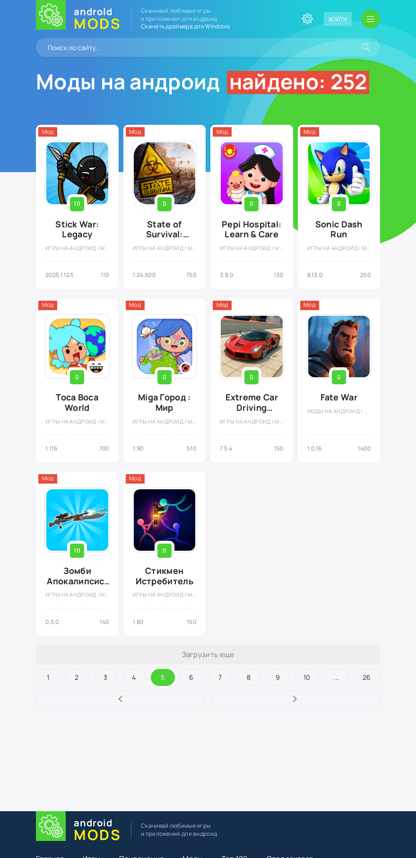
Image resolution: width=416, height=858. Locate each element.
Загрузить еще (208, 654)
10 (307, 677)
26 (367, 677)
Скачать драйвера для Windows (185, 26)
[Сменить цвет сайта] (307, 19)
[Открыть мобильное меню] (370, 18)
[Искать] (366, 47)
